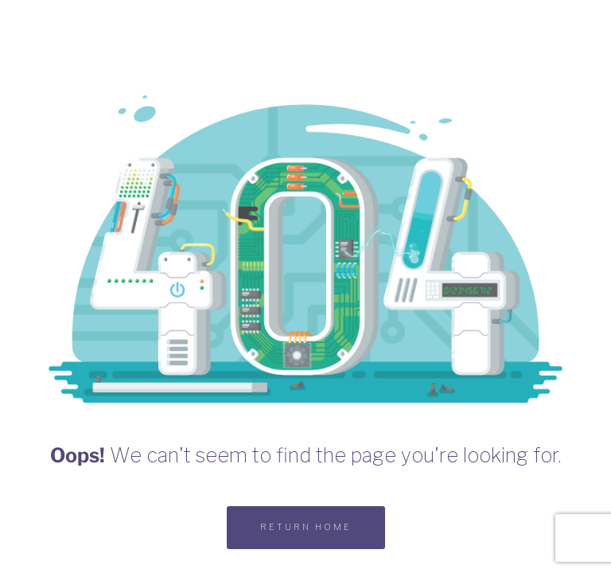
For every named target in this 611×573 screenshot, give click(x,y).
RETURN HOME (306, 526)
